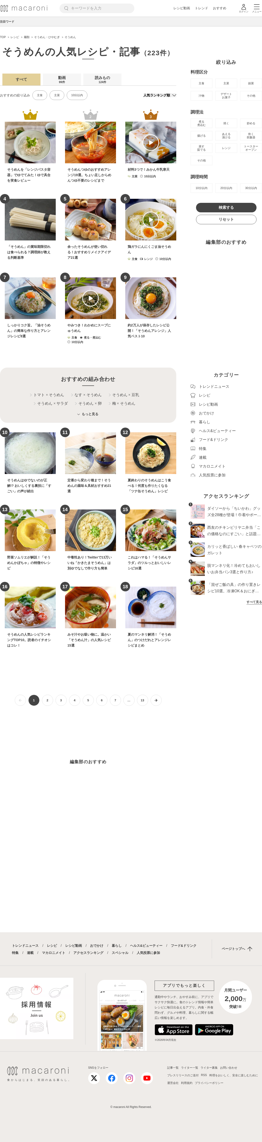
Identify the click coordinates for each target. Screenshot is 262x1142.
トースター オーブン (251, 148)
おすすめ (219, 8)
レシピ (52, 946)
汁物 (201, 95)
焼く (226, 123)
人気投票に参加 (148, 953)
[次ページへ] (156, 700)
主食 (40, 95)
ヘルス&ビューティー (146, 946)
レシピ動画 (181, 8)
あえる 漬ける (226, 135)
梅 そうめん (122, 403)
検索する (226, 207)
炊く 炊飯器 (251, 135)
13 (142, 700)
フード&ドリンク (183, 946)
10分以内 (77, 95)
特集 (15, 953)
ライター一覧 (189, 1067)
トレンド (201, 8)
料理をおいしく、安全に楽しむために (233, 1075)
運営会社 (173, 1083)
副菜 (251, 83)
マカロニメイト (53, 953)
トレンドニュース (25, 946)
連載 (30, 953)
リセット (226, 219)
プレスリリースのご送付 (183, 1075)
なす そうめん (86, 395)
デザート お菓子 (226, 95)
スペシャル (120, 953)
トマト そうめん (47, 395)
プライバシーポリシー (209, 1083)
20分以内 (226, 188)
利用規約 (186, 1083)
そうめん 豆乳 (124, 395)
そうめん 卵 (88, 403)
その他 (251, 95)
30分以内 (251, 188)
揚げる (201, 135)
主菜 (57, 95)
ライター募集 (209, 1067)
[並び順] (159, 95)
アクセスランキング (88, 953)
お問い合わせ (228, 1067)
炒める (251, 123)
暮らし (117, 946)
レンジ (226, 148)
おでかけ (96, 946)
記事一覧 (173, 1067)
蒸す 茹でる (201, 148)
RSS (204, 1075)
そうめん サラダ (51, 403)
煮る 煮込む (201, 123)
